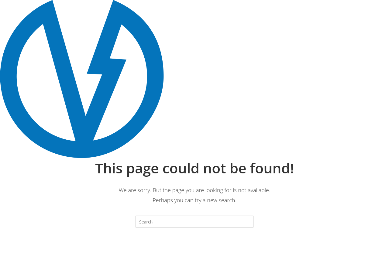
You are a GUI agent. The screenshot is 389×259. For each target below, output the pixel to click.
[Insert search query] (194, 222)
